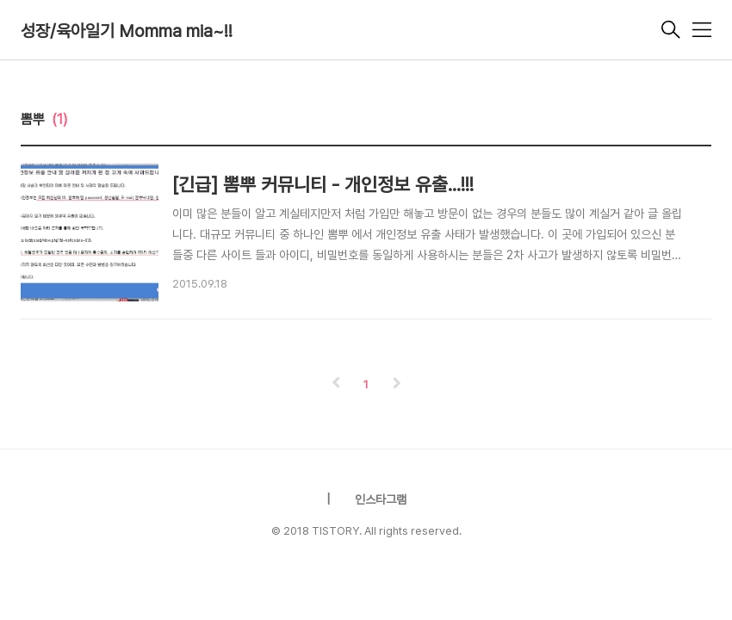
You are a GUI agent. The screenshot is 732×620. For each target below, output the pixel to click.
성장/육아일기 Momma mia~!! (127, 31)
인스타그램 (380, 499)
